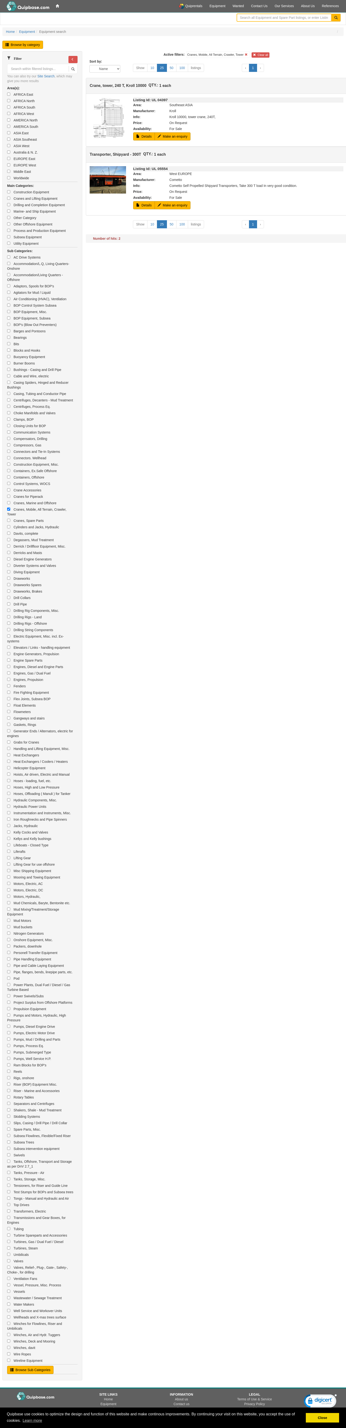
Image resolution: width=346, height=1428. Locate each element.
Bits (13, 344)
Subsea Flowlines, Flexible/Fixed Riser (39, 1136)
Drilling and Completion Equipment (36, 205)
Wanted (238, 6)
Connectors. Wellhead (26, 458)
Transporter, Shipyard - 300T (115, 154)
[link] (320, 1402)
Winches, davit (21, 1348)
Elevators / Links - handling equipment (38, 647)
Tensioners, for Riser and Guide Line (37, 1186)
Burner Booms (21, 363)
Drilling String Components (30, 630)
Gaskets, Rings (21, 725)
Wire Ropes (19, 1354)
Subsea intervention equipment (33, 1149)
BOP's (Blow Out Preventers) (32, 325)
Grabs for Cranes (23, 742)
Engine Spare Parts (24, 660)
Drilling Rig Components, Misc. (33, 611)
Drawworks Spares (24, 585)
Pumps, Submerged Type (29, 1052)
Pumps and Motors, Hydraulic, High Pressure (36, 1018)
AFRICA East (20, 94)
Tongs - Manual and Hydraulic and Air (38, 1198)
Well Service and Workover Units (34, 1311)
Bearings (17, 338)
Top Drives (18, 1205)
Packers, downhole (24, 946)
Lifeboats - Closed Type (28, 845)
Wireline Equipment (24, 1361)
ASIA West (18, 146)
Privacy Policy (254, 1404)
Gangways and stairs (26, 718)
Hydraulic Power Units (26, 807)
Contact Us (259, 6)
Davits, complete (22, 533)
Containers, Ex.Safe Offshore (32, 471)
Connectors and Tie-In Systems (33, 452)
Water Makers (20, 1304)
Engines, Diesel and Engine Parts (35, 667)
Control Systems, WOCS (28, 484)
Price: (137, 123)
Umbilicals (18, 1255)
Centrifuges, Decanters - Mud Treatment (40, 400)
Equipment (217, 6)
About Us (308, 6)
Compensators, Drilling (27, 439)
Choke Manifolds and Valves (31, 413)
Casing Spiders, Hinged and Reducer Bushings (37, 385)
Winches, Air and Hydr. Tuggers (33, 1335)
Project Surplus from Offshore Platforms (39, 1002)
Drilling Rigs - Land (24, 617)
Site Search (45, 76)
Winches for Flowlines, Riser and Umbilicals (34, 1326)
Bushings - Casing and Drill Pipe (34, 370)
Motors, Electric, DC (25, 890)
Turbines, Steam (22, 1248)
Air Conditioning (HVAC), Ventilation (36, 299)
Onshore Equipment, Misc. (30, 940)
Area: (137, 105)
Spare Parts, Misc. (24, 1129)
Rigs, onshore (20, 1078)
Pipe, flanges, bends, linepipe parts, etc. (40, 972)
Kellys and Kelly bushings (29, 839)
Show (140, 68)
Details (144, 136)
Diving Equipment (23, 572)
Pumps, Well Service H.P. (29, 1059)
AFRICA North (21, 101)
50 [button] (172, 68)
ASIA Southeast (22, 139)
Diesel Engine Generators (29, 559)
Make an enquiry (172, 136)
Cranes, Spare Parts (25, 521)
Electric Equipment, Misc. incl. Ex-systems (35, 638)
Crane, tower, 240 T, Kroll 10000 (118, 86)
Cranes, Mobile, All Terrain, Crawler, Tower (36, 512)
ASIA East (18, 133)
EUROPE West (21, 165)
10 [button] (152, 68)
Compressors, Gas (24, 445)
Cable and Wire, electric (28, 376)
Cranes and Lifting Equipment (32, 198)
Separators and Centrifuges (30, 1104)
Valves (15, 1261)
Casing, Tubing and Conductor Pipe (36, 394)
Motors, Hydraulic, (23, 897)
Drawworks (18, 578)
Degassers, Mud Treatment (30, 540)
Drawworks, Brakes (24, 591)
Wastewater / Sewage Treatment (34, 1298)
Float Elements (21, 705)
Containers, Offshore (25, 477)
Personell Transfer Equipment (32, 953)
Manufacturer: (144, 111)
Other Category (21, 218)
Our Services (284, 6)
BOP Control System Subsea (31, 305)
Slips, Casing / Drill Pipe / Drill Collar (37, 1123)
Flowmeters (19, 712)
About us (181, 1399)
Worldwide (18, 178)
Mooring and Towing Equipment (33, 877)
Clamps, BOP (20, 419)
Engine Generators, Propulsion (33, 654)
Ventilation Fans (22, 1279)
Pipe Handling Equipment (29, 959)
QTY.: (153, 85)
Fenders (16, 686)
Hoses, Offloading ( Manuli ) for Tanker (38, 794)
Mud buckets (19, 927)
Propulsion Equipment (26, 1009)
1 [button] (253, 68)
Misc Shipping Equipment (29, 871)
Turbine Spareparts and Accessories (37, 1235)
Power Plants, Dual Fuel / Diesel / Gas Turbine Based (38, 987)
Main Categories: (20, 186)
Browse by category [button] (22, 45)
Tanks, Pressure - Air (25, 1173)
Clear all (260, 55)
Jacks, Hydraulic (22, 826)
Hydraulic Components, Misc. (32, 800)
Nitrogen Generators (25, 933)
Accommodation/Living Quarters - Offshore (35, 277)
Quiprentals (190, 6)
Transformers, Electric (26, 1211)
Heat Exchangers (23, 755)
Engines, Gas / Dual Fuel (29, 673)
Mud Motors (19, 921)
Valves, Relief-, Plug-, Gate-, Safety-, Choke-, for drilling (37, 1270)
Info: (136, 117)
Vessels (16, 1291)
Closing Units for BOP (26, 426)
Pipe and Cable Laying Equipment (35, 966)
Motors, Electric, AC (25, 884)
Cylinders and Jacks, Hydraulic (33, 527)
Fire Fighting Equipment (28, 692)
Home (10, 32)
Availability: (142, 129)
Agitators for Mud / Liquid (29, 293)
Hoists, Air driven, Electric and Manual (38, 774)
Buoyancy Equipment (26, 357)
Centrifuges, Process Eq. (28, 407)
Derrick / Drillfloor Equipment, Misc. (36, 546)
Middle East (19, 172)
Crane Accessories (24, 490)
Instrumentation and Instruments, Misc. (39, 813)
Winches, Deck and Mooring (31, 1341)
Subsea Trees (20, 1142)
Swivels (16, 1155)
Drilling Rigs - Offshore (27, 623)
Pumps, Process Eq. (25, 1046)
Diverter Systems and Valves (31, 566)
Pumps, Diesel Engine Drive (31, 1027)
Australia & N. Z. (22, 152)
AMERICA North (22, 120)
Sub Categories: (20, 251)
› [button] (260, 68)
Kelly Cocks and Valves (27, 832)
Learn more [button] (32, 1420)
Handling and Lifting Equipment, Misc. (38, 749)
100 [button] (182, 68)
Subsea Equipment (24, 237)
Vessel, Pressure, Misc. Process (34, 1285)
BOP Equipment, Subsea (28, 318)
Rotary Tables (20, 1097)
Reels (14, 1071)
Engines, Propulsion (25, 680)
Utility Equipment (23, 243)
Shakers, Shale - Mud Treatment (34, 1110)
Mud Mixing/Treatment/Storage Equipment (33, 912)
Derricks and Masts (24, 553)
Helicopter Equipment (26, 768)
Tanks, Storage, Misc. (26, 1179)
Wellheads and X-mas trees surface (36, 1317)
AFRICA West (20, 114)
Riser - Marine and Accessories (33, 1091)
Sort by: (95, 61)
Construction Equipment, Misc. (33, 464)
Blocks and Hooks (23, 350)
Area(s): (13, 88)
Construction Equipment (28, 192)
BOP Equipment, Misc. (27, 312)
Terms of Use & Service (254, 1399)
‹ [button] (245, 68)
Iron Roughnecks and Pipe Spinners (37, 819)
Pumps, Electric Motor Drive (31, 1033)
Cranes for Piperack (25, 497)
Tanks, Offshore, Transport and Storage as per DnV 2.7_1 (39, 1164)
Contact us (182, 1404)
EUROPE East (21, 159)
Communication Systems (28, 432)
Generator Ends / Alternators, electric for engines (40, 733)
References (330, 6)
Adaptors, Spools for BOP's (30, 286)
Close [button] (322, 1418)
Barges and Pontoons (26, 331)
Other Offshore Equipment (29, 224)
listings (196, 68)
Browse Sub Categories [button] (30, 1370)
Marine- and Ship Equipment (31, 211)
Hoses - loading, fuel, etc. (29, 781)
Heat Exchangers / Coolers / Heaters (37, 762)
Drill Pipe (17, 604)
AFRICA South (21, 107)
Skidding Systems (23, 1116)
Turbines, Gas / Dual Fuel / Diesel (35, 1242)
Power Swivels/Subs (25, 996)
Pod (13, 978)
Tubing (15, 1229)
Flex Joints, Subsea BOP (29, 699)
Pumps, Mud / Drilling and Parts (33, 1039)
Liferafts (16, 852)
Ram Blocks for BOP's (26, 1065)
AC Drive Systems (24, 257)
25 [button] (162, 68)
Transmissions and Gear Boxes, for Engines (36, 1220)
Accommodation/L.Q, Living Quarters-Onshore (38, 266)
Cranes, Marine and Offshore (31, 503)
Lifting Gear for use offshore (31, 864)
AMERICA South (22, 127)
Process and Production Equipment (36, 231)
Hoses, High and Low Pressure (33, 787)
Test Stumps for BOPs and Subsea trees (40, 1192)
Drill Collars (19, 598)
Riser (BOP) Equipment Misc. (32, 1084)
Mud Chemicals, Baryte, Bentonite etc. (38, 903)
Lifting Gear (19, 858)
